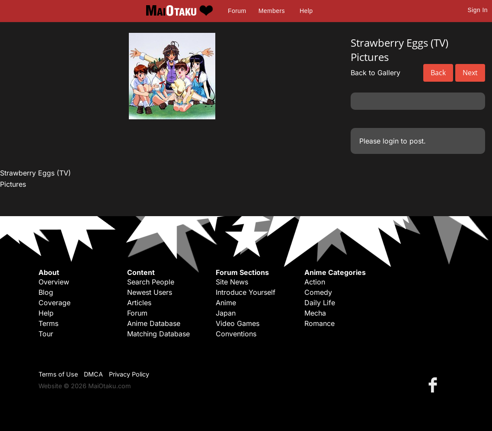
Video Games (237, 323)
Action (314, 282)
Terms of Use (58, 374)
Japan (226, 313)
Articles (139, 302)
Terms (48, 323)
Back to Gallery (375, 72)
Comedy (318, 292)
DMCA (93, 374)
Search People (150, 282)
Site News (232, 282)
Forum (237, 10)
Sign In (478, 9)
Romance (319, 323)
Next (470, 72)
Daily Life (319, 302)
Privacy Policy (129, 374)
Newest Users (149, 292)
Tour (45, 333)
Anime (226, 302)
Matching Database (158, 333)
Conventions (236, 333)
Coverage (54, 302)
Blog (45, 292)
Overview (53, 282)
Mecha (315, 313)
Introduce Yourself (245, 292)
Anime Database (153, 323)
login (391, 141)
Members (272, 10)
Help (306, 10)
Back (438, 72)
